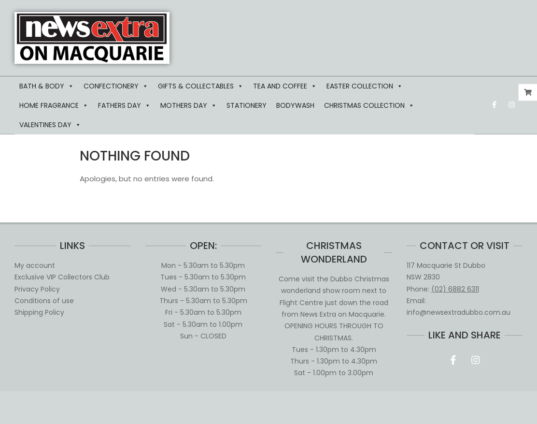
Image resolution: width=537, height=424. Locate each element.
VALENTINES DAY (50, 124)
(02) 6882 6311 (455, 289)
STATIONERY (246, 105)
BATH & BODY (46, 86)
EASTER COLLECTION (364, 86)
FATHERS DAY (124, 105)
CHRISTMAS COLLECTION (369, 105)
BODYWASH (295, 105)
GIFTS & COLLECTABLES (200, 86)
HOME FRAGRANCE (53, 105)
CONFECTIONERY (116, 86)
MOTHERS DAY (188, 105)
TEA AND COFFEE (285, 86)
